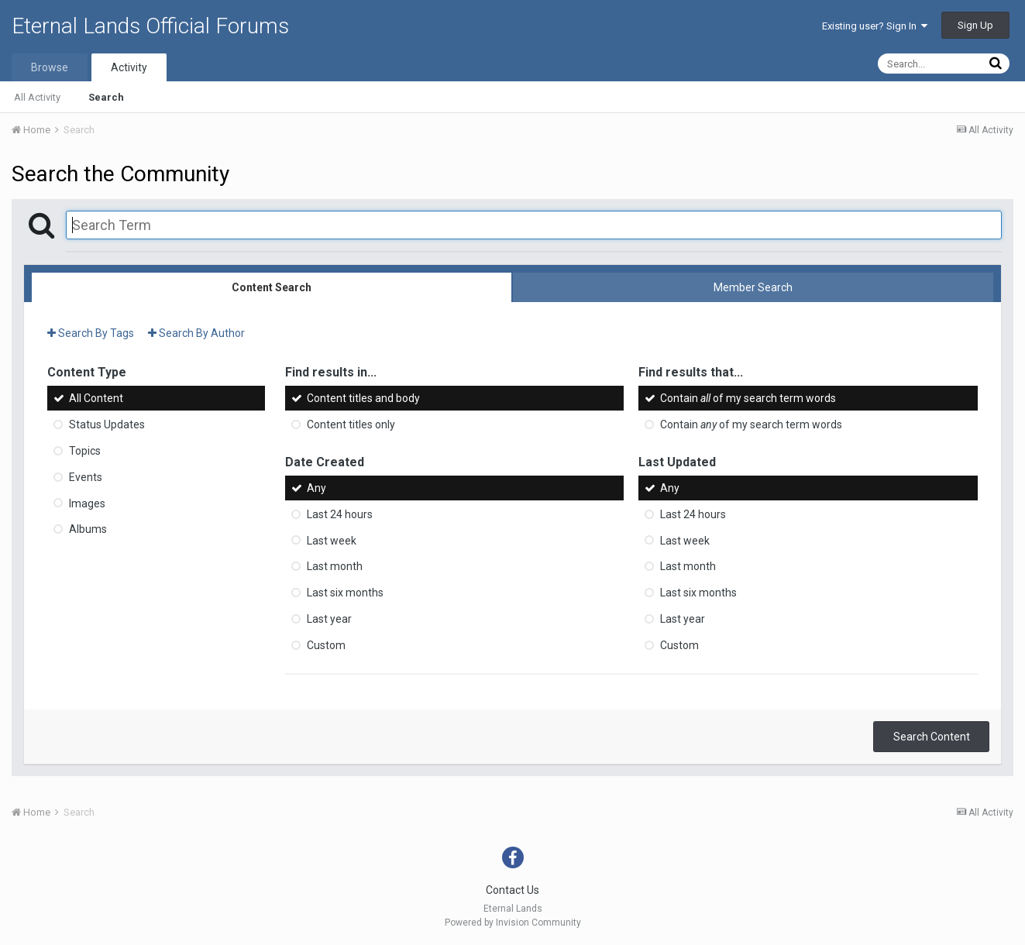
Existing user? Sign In (874, 26)
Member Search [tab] (753, 287)
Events (85, 477)
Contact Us (512, 890)
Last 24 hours (340, 514)
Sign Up (975, 25)
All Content (96, 398)
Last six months (345, 592)
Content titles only (351, 424)
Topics (85, 451)
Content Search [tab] (271, 287)
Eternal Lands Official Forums (150, 26)
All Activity (37, 97)
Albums (88, 529)
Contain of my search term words (748, 398)
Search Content (931, 736)
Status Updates (107, 424)
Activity (129, 67)
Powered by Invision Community (513, 922)
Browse (49, 67)
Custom (326, 645)
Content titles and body (363, 398)
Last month (335, 566)
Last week (331, 540)
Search (106, 97)
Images (87, 503)
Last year (329, 619)
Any (316, 488)
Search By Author (196, 333)
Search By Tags (90, 333)
